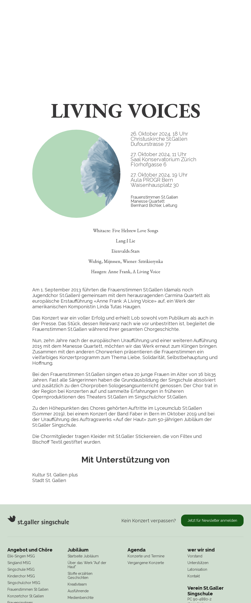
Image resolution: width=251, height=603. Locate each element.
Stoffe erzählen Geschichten (80, 575)
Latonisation (197, 569)
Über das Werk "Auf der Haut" (87, 565)
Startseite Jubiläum (83, 556)
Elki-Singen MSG (21, 556)
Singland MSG (19, 563)
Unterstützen (197, 563)
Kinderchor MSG (21, 576)
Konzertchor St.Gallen (25, 596)
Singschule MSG (21, 569)
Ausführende (78, 591)
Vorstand (194, 556)
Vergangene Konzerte (146, 563)
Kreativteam (77, 584)
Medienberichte (80, 598)
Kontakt (193, 576)
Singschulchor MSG (23, 583)
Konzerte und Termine (146, 556)
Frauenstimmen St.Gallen (27, 589)
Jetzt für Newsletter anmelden (212, 520)
